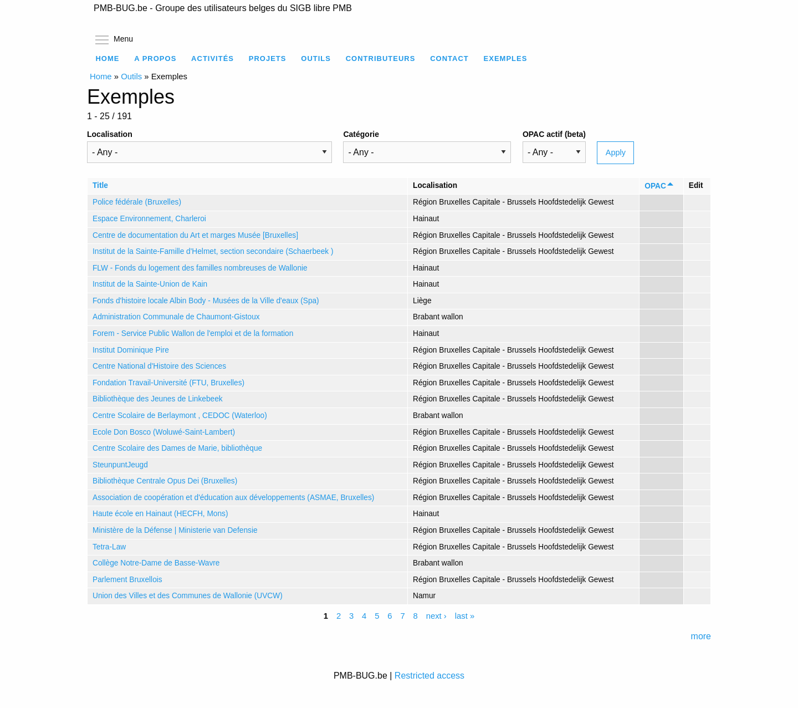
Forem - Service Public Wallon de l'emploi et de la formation (193, 333)
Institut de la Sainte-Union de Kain (150, 284)
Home (107, 58)
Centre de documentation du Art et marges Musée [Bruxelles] (195, 235)
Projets (268, 58)
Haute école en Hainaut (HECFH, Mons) (160, 514)
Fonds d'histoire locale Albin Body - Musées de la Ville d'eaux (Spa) (206, 301)
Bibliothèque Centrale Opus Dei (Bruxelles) (165, 481)
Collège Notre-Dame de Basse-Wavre (156, 563)
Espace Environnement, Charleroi (149, 219)
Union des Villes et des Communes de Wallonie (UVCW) (188, 596)
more (701, 636)
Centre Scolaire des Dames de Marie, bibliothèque (177, 448)
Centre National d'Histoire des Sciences (159, 366)
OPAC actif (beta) (554, 134)
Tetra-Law (109, 547)
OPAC (659, 186)
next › (436, 616)
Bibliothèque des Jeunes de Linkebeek (158, 399)
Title (100, 185)
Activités (212, 58)
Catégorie (361, 134)
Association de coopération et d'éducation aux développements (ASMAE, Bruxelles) (233, 497)
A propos (155, 58)
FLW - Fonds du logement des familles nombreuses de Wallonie (200, 268)
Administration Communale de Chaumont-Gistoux (176, 317)
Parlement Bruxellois (127, 579)
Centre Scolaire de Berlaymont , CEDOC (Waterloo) (180, 415)
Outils (316, 58)
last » (465, 616)
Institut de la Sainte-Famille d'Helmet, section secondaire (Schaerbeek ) (213, 251)
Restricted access (429, 675)
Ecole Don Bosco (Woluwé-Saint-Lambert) (164, 432)
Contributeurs (381, 58)
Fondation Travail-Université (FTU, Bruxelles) (168, 383)
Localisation (109, 134)
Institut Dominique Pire (131, 350)
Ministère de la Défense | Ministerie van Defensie (175, 530)
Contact (449, 58)
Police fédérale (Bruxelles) (137, 202)
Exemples (506, 58)
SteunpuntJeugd (120, 465)
